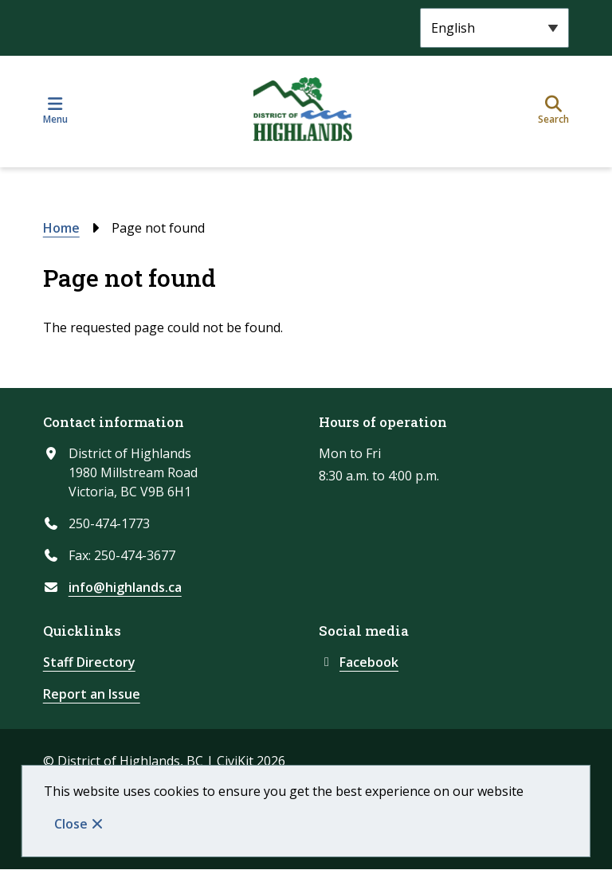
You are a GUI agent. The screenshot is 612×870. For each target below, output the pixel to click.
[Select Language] (494, 28)
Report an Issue (91, 694)
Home (61, 228)
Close (71, 824)
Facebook (358, 662)
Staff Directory (89, 662)
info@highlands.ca (125, 587)
